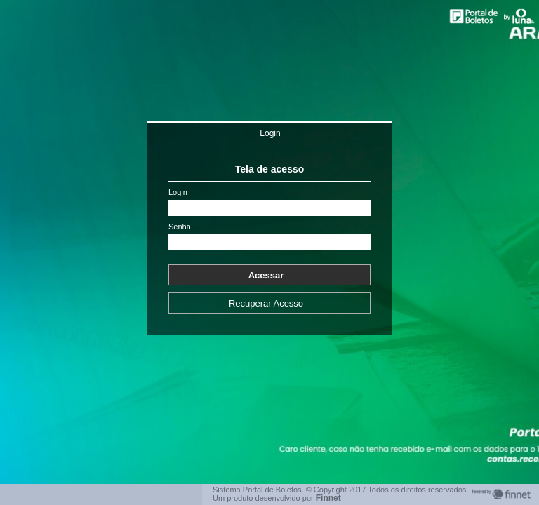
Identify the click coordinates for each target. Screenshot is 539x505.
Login (270, 133)
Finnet (328, 498)
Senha (179, 227)
